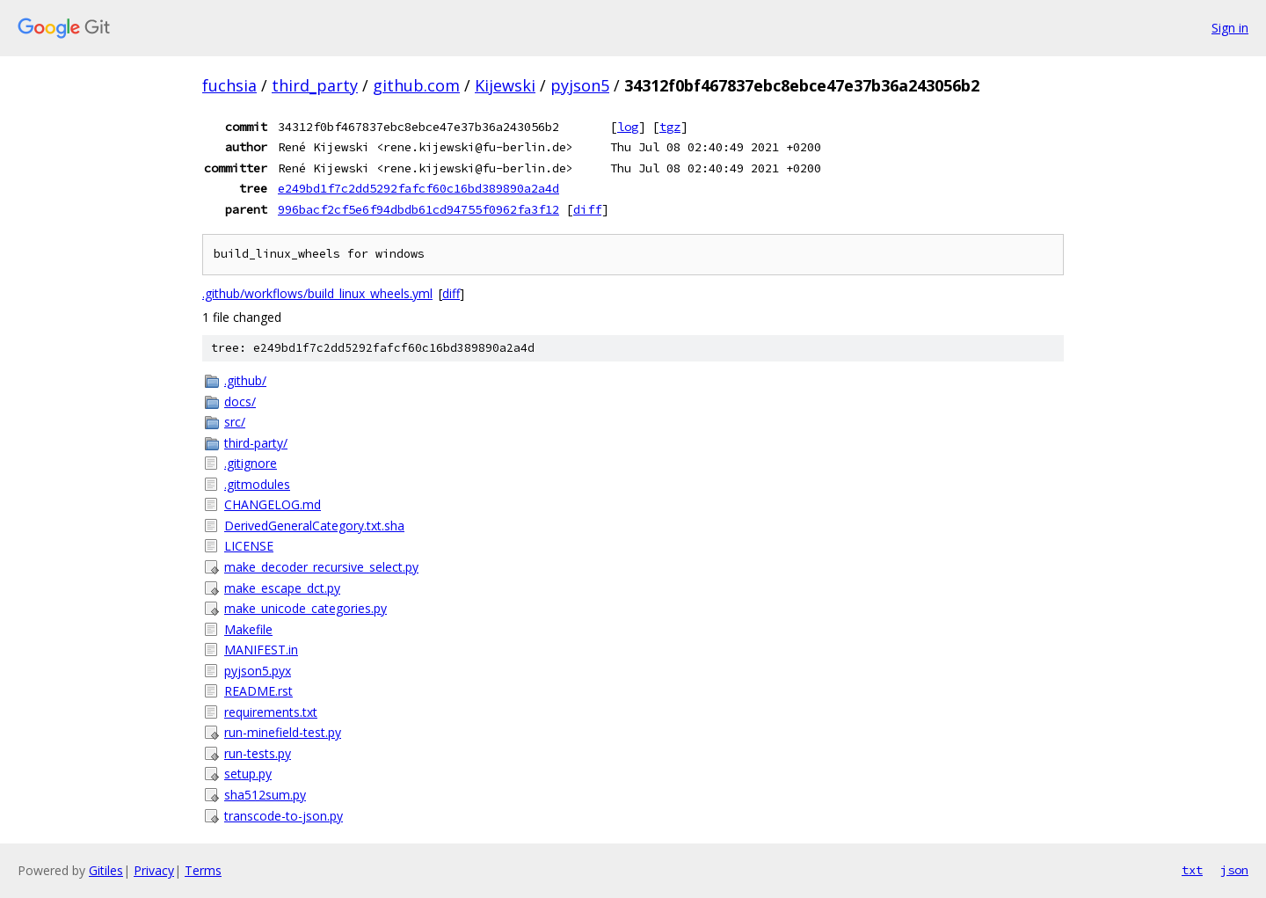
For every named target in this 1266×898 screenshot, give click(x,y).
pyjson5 (579, 85)
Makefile (248, 629)
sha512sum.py (265, 794)
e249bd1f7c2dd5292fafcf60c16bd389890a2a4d (418, 188)
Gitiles (106, 870)
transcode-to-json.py (283, 815)
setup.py (248, 773)
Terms (203, 870)
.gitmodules (257, 484)
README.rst (258, 691)
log (627, 127)
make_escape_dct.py (282, 588)
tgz (669, 127)
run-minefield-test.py (282, 732)
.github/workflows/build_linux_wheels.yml (317, 293)
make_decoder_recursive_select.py (321, 567)
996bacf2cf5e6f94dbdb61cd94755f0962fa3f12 (418, 209)
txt (1192, 870)
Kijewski (505, 85)
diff (587, 209)
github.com (416, 85)
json (1234, 870)
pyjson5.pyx (257, 670)
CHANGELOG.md (272, 504)
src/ (234, 421)
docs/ (240, 401)
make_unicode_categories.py (305, 608)
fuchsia (229, 85)
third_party (315, 85)
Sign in (1229, 27)
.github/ (245, 380)
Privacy (154, 870)
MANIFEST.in (261, 649)
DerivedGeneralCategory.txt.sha (314, 525)
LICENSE (248, 545)
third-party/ (255, 442)
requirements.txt (270, 712)
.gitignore (250, 463)
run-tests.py (257, 753)
